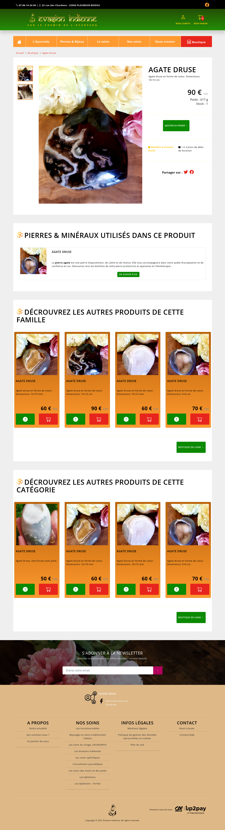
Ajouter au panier (176, 125)
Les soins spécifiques (87, 757)
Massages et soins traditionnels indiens (87, 736)
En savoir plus (128, 274)
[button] (25, 419)
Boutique (196, 41)
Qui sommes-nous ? (38, 734)
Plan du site (137, 744)
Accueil (20, 52)
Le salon (103, 42)
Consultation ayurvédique (87, 764)
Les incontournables (88, 728)
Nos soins (134, 42)
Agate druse (49, 52)
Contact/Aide (187, 734)
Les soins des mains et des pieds (87, 770)
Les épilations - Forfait (88, 783)
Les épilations (88, 777)
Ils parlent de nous (38, 741)
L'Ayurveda (41, 42)
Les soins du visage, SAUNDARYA (87, 744)
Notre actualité (38, 728)
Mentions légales (137, 728)
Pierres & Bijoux (72, 42)
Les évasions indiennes (87, 751)
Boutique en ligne (191, 447)
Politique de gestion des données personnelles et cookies (137, 736)
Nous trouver (165, 42)
